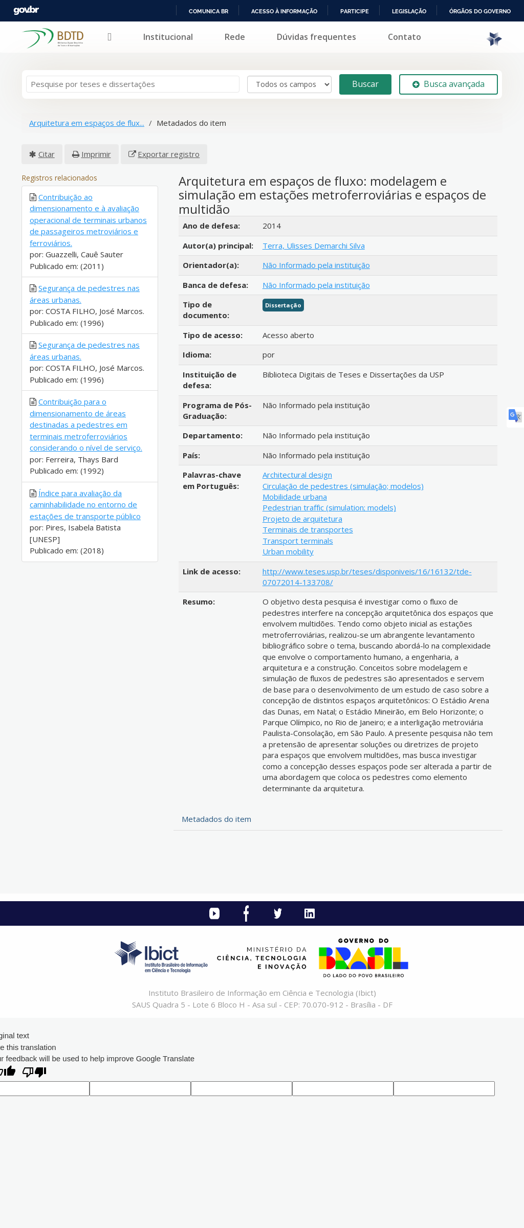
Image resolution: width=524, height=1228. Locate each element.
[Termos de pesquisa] (132, 84)
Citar (46, 154)
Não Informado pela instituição (316, 265)
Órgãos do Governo (480, 11)
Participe (354, 11)
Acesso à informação (284, 11)
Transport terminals (298, 540)
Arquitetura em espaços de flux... (86, 123)
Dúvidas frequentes (316, 36)
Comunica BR (208, 11)
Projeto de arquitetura (302, 518)
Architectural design (297, 475)
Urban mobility (288, 551)
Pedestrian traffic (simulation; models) (329, 507)
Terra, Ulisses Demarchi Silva (314, 245)
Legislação (409, 11)
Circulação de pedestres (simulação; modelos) (343, 486)
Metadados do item (216, 819)
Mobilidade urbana (295, 497)
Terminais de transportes (308, 529)
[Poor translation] (34, 1073)
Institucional (168, 36)
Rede (235, 36)
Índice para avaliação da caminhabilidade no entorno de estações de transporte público (85, 504)
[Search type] (289, 84)
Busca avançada (448, 84)
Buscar (365, 84)
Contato (404, 36)
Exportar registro (169, 154)
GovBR (26, 10)
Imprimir (96, 154)
